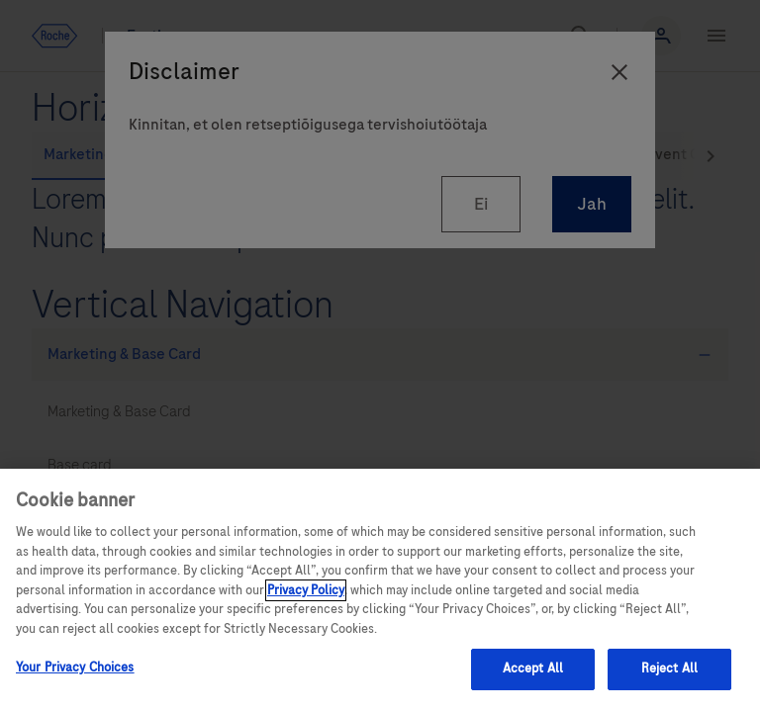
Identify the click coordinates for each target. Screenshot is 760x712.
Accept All (533, 668)
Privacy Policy (305, 590)
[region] (380, 590)
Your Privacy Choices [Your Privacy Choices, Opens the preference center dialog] (75, 667)
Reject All (669, 668)
